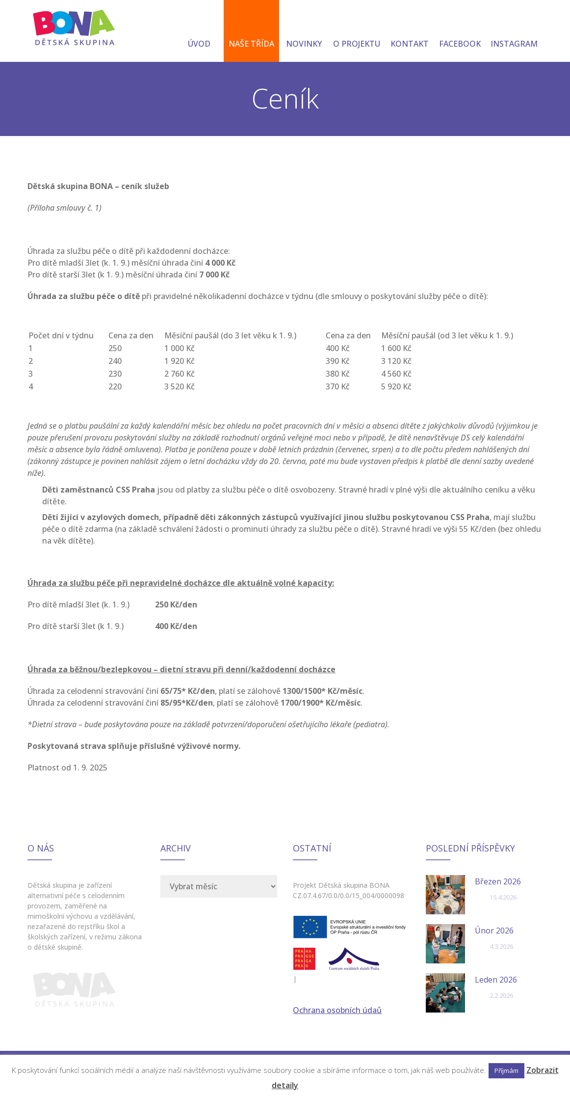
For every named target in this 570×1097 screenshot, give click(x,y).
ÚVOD (199, 32)
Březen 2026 (498, 881)
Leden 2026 (496, 979)
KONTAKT (409, 32)
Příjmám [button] (506, 1070)
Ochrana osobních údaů (337, 1010)
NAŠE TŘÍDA (251, 32)
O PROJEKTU (356, 32)
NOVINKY (304, 32)
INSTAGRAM (514, 32)
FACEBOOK (460, 32)
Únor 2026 (494, 930)
